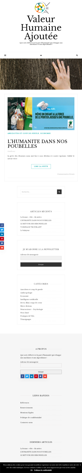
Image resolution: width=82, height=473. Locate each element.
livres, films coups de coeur (31, 303)
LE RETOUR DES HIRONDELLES (33, 224)
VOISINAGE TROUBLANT (31, 227)
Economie (45, 133)
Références (24, 403)
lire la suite (41, 166)
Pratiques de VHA (27, 316)
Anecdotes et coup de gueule (23, 133)
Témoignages (25, 319)
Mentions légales (27, 413)
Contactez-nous (26, 422)
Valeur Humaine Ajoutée (41, 28)
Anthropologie (26, 293)
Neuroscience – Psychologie (31, 309)
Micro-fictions (26, 306)
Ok (31, 470)
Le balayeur (25, 230)
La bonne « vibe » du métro (31, 217)
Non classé (24, 313)
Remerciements (26, 408)
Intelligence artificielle (29, 299)
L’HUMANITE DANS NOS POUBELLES (37, 144)
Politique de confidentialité (31, 418)
